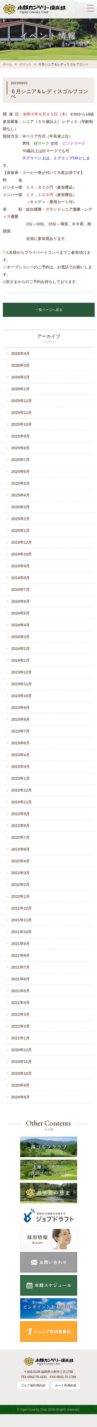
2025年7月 (20, 459)
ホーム (7, 64)
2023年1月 (20, 778)
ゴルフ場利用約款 (33, 1385)
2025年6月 (20, 471)
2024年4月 (20, 625)
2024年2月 (20, 648)
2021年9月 (20, 943)
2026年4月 (20, 353)
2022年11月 (21, 802)
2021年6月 (20, 979)
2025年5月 (20, 483)
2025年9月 (20, 436)
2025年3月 (20, 507)
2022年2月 (20, 884)
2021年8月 (20, 955)
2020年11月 (21, 1061)
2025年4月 (20, 495)
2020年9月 (20, 1085)
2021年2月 (20, 1026)
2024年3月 (20, 636)
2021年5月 (20, 991)
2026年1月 (20, 389)
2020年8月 (20, 1097)
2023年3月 (20, 766)
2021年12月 (21, 908)
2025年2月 (20, 518)
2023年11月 (21, 684)
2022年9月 (20, 814)
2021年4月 (20, 1002)
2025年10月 (21, 424)
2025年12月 (21, 400)
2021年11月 (21, 920)
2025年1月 (20, 530)
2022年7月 (20, 837)
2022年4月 (20, 861)
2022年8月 (20, 825)
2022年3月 (20, 873)
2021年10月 (21, 932)
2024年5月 (20, 613)
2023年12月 (21, 672)
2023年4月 (20, 754)
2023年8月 (20, 719)
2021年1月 (20, 1038)
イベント (25, 64)
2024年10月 (21, 554)
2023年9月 (20, 707)
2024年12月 (21, 542)
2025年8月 (20, 448)
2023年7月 (20, 731)
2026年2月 (20, 377)
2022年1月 (20, 896)
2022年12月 (21, 790)
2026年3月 (20, 365)
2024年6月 (20, 601)
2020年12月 (21, 1050)
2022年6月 (20, 849)
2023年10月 (21, 695)
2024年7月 (20, 589)
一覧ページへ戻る (48, 310)
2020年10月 (21, 1073)
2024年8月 (20, 577)
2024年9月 (20, 566)
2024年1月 (20, 660)
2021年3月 (20, 1014)
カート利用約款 (66, 1385)
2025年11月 (21, 412)
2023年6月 (20, 743)
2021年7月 (20, 967)
